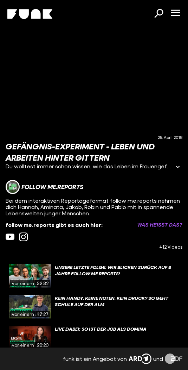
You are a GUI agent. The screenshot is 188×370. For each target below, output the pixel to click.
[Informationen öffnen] (177, 167)
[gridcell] (94, 276)
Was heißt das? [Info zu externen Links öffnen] (159, 225)
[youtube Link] (10, 237)
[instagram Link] (23, 237)
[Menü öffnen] (175, 13)
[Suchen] (158, 14)
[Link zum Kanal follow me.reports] (44, 187)
